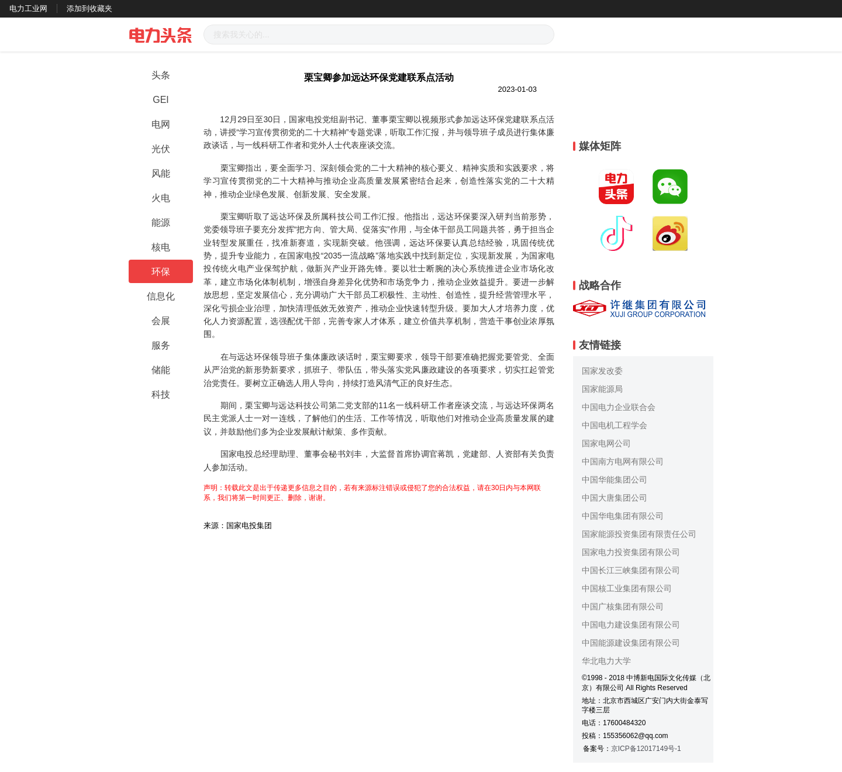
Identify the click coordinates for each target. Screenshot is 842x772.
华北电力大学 (606, 661)
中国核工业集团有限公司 (627, 588)
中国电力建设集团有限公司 (631, 624)
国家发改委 (602, 370)
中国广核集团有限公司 (623, 606)
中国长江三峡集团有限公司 (631, 570)
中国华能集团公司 (614, 479)
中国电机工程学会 (614, 425)
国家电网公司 (606, 443)
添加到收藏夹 (89, 8)
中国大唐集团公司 (614, 497)
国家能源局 (602, 389)
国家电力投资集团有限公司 (631, 552)
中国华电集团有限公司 (623, 516)
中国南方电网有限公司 (623, 461)
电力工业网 (28, 8)
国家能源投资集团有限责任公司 (639, 534)
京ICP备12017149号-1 (646, 749)
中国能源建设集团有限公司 (631, 642)
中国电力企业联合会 (618, 407)
